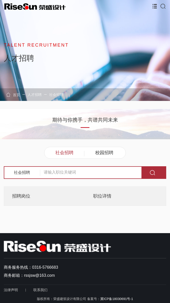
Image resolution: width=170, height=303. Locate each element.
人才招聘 (35, 95)
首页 (13, 95)
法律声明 (11, 290)
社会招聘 (56, 95)
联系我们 (40, 290)
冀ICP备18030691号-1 (116, 299)
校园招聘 (104, 152)
